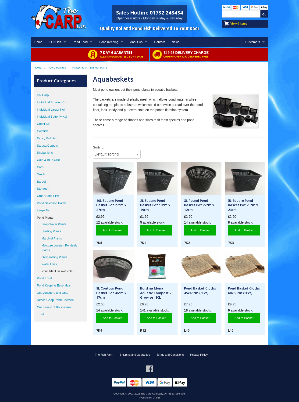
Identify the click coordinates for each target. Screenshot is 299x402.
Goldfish (42, 131)
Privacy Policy (199, 354)
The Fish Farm (104, 354)
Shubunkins (45, 152)
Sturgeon (43, 188)
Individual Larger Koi (51, 109)
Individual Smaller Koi (51, 102)
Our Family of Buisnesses (54, 307)
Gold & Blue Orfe (48, 160)
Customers (252, 42)
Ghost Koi (43, 124)
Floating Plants (51, 231)
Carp (40, 167)
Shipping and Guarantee (135, 354)
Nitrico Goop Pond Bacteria (55, 300)
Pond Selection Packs (51, 203)
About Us (136, 42)
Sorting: (98, 147)
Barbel (41, 181)
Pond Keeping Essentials (54, 285)
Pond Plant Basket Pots (89, 67)
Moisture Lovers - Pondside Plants (59, 248)
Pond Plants (57, 67)
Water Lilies (49, 264)
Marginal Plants (52, 238)
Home (38, 42)
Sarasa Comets (47, 145)
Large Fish (44, 210)
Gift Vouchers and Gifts (52, 292)
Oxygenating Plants (54, 257)
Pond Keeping (108, 42)
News (175, 42)
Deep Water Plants (54, 224)
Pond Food (80, 42)
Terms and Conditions (170, 354)
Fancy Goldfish (47, 138)
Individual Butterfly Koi (52, 116)
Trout (40, 314)
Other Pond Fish (48, 196)
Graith (156, 397)
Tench (41, 174)
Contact (159, 42)
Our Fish (55, 42)
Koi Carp (43, 95)
